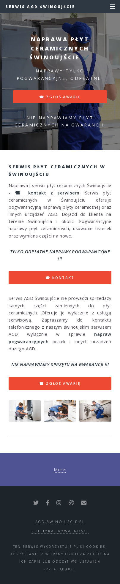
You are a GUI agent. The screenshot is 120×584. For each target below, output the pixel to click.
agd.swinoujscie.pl (60, 521)
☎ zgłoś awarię (60, 96)
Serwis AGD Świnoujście (40, 6)
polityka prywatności (60, 530)
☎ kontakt (60, 277)
